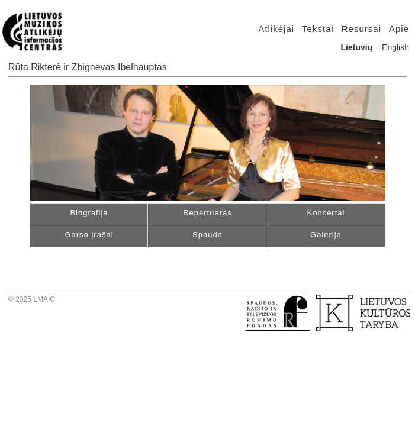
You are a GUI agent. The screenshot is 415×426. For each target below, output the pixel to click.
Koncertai (326, 212)
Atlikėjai (276, 29)
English (395, 47)
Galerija (326, 234)
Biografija (89, 212)
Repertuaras (207, 212)
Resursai (361, 29)
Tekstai (318, 29)
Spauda (207, 234)
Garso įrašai (89, 234)
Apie (399, 29)
